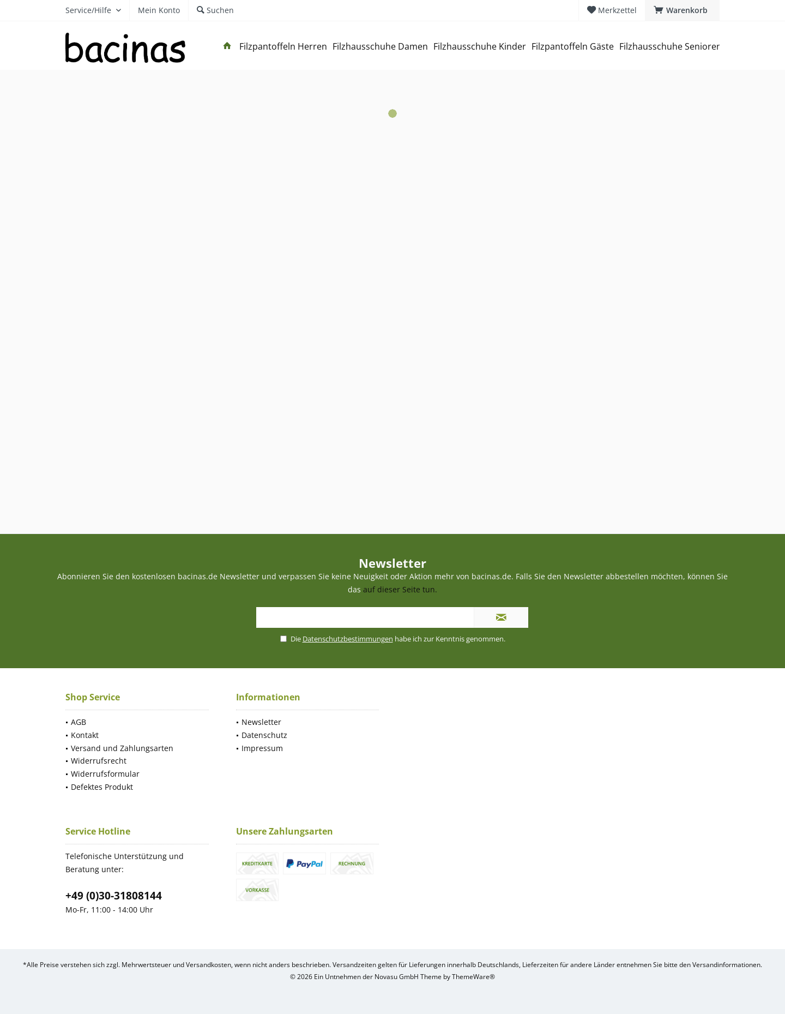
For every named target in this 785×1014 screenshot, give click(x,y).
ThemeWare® (473, 976)
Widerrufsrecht (98, 760)
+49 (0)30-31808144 (113, 896)
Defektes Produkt (102, 787)
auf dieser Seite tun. (400, 589)
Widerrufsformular (105, 774)
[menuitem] (682, 10)
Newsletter (261, 722)
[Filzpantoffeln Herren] (283, 46)
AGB (78, 722)
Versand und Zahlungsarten (122, 748)
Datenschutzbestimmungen (348, 639)
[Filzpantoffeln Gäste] (573, 46)
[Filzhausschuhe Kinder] (480, 46)
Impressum (262, 748)
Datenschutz (264, 735)
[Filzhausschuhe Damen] (380, 46)
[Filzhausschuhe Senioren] (670, 46)
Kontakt (85, 735)
